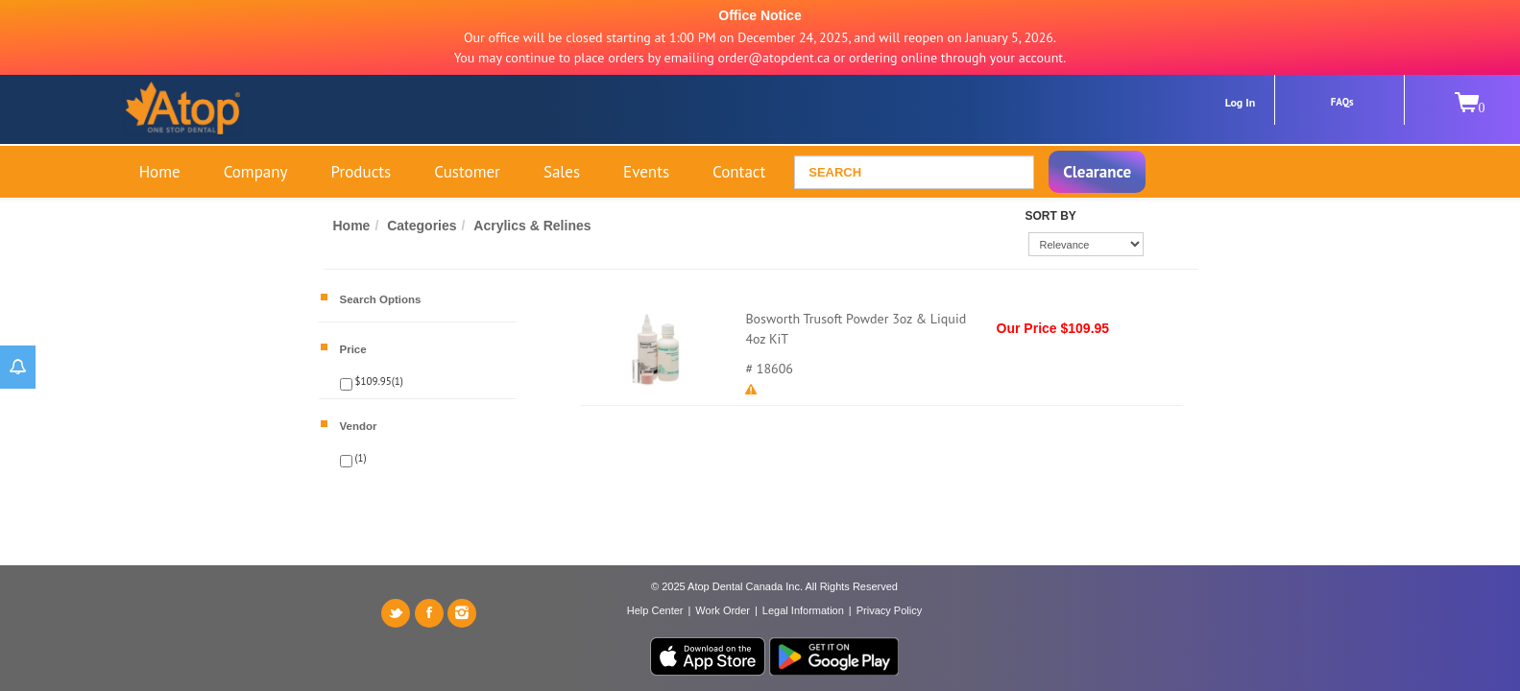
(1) (359, 458)
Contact (738, 171)
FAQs (1342, 101)
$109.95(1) (377, 381)
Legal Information (803, 610)
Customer (467, 171)
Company (256, 171)
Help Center (655, 610)
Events (646, 171)
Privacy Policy (889, 610)
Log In (1240, 102)
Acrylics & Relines (532, 225)
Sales (561, 171)
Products (361, 171)
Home (160, 171)
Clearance (1097, 171)
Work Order (722, 610)
